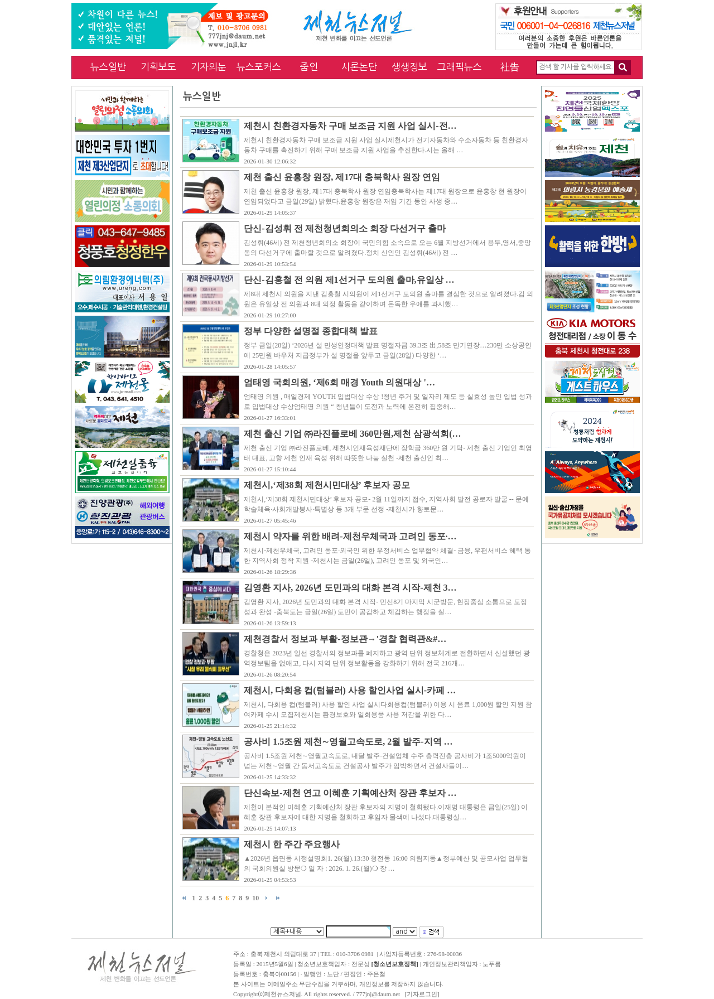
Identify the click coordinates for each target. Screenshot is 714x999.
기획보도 (158, 66)
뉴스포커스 (259, 66)
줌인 (309, 66)
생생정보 (409, 66)
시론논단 (359, 66)
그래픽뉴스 (459, 66)
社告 (509, 66)
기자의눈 (208, 66)
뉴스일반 (108, 66)
